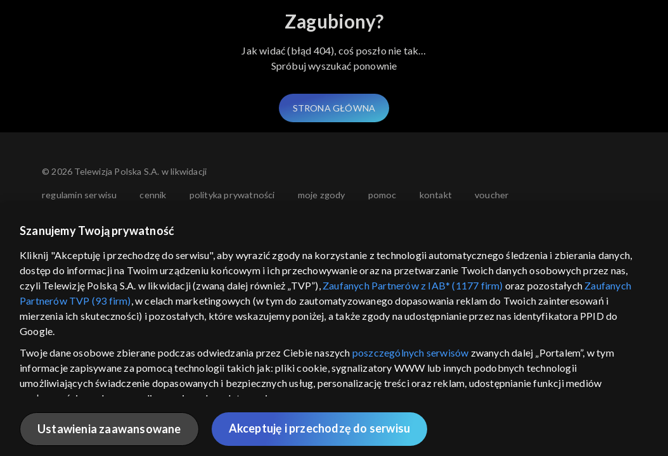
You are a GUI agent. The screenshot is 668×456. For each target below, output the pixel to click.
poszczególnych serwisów (410, 352)
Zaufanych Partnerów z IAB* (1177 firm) (413, 285)
